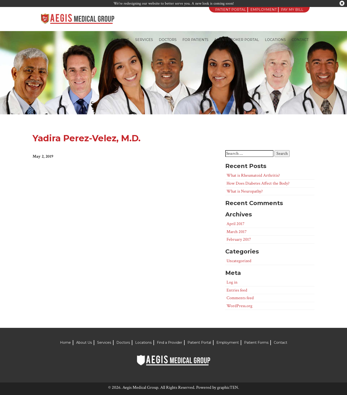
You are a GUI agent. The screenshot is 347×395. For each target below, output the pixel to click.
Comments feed (240, 298)
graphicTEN (227, 387)
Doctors (168, 40)
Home (65, 342)
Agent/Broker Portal (236, 40)
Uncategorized (239, 261)
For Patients (195, 40)
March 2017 (237, 231)
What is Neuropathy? (245, 191)
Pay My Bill (292, 9)
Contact (300, 40)
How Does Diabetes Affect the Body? (258, 183)
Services (144, 40)
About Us (120, 40)
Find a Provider (169, 342)
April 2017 (235, 224)
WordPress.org (239, 306)
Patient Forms (256, 342)
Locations (275, 40)
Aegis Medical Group (140, 387)
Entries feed (237, 290)
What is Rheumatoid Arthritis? (253, 175)
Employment (263, 9)
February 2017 (239, 239)
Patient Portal (230, 9)
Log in (232, 282)
